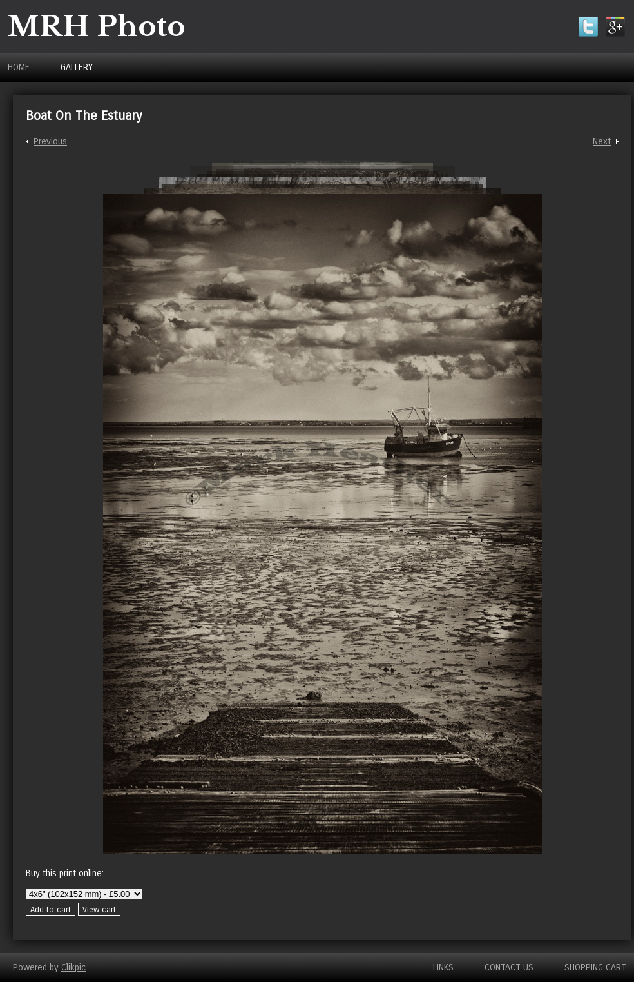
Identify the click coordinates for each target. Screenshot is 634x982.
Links (443, 967)
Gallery (77, 67)
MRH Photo (97, 26)
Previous (50, 141)
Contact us (509, 967)
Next (602, 141)
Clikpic (73, 967)
